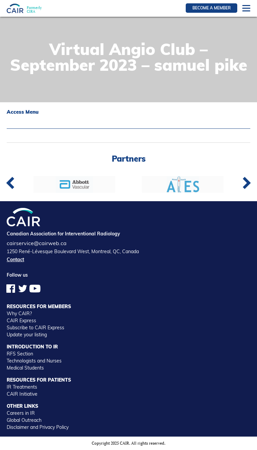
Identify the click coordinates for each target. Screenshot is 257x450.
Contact (15, 259)
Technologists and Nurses (34, 361)
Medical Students (25, 368)
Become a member (211, 7)
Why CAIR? (19, 314)
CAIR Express (21, 321)
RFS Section (20, 354)
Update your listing (27, 335)
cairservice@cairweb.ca (37, 243)
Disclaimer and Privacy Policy (38, 427)
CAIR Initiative (22, 394)
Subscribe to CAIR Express (35, 328)
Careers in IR (21, 413)
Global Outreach (24, 420)
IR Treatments (22, 387)
